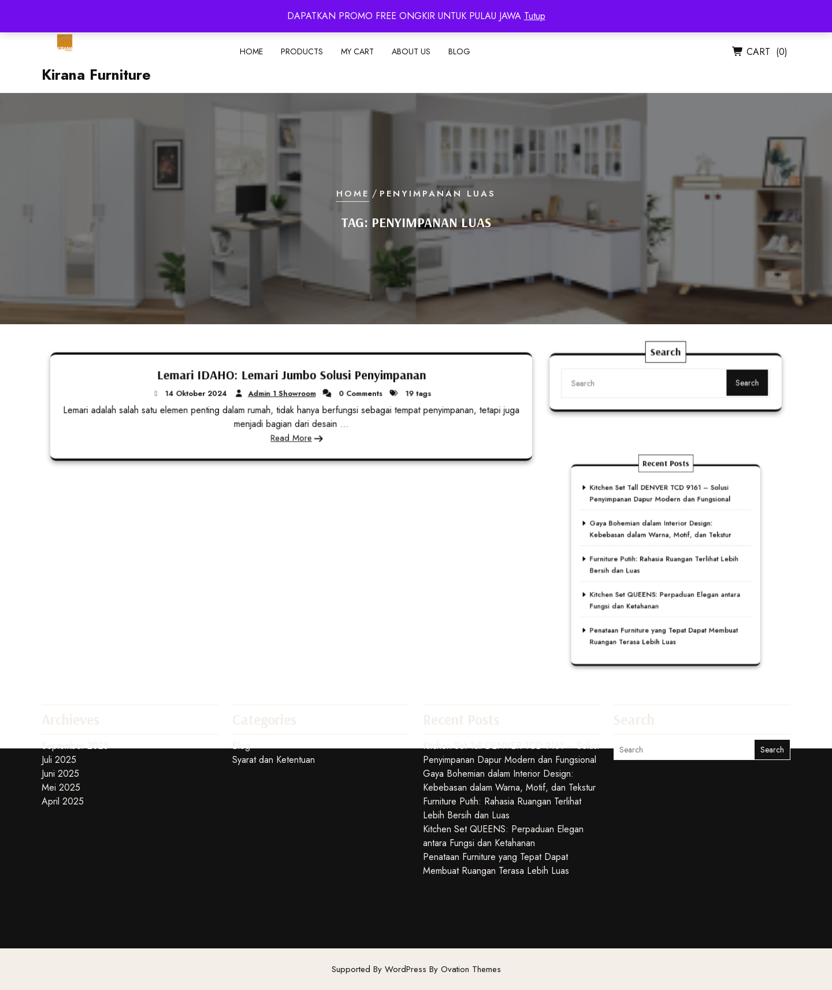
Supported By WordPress (416, 969)
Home (251, 55)
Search (735, 392)
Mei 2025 (61, 738)
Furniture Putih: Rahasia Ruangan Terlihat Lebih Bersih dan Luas (502, 759)
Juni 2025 (60, 724)
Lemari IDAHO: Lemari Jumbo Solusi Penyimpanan (291, 376)
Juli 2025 (59, 710)
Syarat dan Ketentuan (273, 710)
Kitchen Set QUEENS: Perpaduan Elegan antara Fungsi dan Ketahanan (503, 786)
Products (302, 55)
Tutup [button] (534, 16)
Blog (459, 55)
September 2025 (75, 696)
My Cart (357, 55)
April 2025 (63, 752)
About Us (411, 55)
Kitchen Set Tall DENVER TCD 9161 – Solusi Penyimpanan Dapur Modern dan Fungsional (662, 505)
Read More (291, 437)
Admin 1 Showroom (282, 393)
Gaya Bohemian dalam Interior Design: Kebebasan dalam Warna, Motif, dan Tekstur (662, 529)
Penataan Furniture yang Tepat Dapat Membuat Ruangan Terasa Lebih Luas (664, 600)
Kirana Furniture (96, 78)
